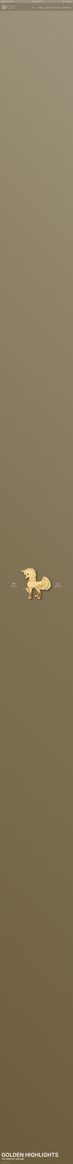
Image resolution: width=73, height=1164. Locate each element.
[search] (33, 7)
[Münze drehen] (58, 585)
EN (42, 1)
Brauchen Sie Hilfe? (9, 1)
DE (40, 1)
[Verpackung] (14, 585)
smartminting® (49, 8)
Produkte (40, 8)
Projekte (58, 8)
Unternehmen (66, 8)
